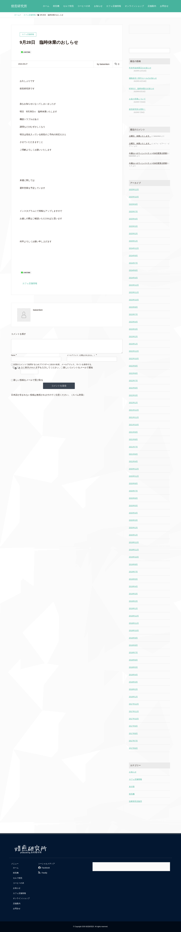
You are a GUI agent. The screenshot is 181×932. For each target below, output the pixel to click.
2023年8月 (133, 307)
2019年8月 (133, 564)
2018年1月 (133, 697)
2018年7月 (133, 652)
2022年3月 (133, 395)
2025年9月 (133, 204)
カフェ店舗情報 (113, 6)
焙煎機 (56, 6)
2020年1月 (133, 535)
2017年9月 (133, 726)
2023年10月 (134, 300)
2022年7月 (133, 381)
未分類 (132, 786)
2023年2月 (133, 336)
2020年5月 (133, 506)
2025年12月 (134, 189)
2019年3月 (133, 594)
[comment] (67, 347)
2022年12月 (134, 351)
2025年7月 (133, 211)
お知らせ (98, 6)
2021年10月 (134, 425)
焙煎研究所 (19, 6)
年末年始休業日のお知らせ (140, 68)
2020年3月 (133, 520)
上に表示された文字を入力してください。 (41, 370)
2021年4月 (133, 461)
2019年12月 (134, 542)
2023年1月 (133, 344)
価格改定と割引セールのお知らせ (143, 78)
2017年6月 (133, 748)
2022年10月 (134, 359)
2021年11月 (134, 417)
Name (13, 358)
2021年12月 (134, 410)
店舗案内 (152, 6)
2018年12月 (134, 616)
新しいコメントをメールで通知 (78, 370)
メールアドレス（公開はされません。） (81, 358)
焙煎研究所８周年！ (137, 109)
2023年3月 (133, 329)
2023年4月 (133, 322)
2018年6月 (133, 660)
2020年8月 (133, 483)
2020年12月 (134, 469)
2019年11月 (134, 550)
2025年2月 (133, 234)
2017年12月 (134, 704)
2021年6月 (133, 454)
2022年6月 (133, 388)
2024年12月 (134, 248)
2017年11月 (134, 711)
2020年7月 (133, 491)
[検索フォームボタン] (167, 50)
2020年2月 (133, 528)
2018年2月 (133, 689)
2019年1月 (133, 608)
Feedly (44, 873)
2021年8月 (133, 439)
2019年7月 (133, 572)
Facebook (46, 868)
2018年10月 (134, 630)
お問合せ (164, 6)
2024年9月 (133, 256)
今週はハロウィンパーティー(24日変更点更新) (148, 153)
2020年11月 (134, 476)
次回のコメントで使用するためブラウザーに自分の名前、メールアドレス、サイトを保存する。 (53, 367)
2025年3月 (133, 226)
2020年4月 (133, 513)
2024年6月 (133, 270)
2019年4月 (133, 586)
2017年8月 (133, 733)
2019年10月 (134, 557)
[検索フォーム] (146, 50)
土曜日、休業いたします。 (140, 136)
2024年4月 (133, 278)
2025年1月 (133, 241)
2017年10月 (134, 719)
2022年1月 (133, 403)
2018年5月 (133, 667)
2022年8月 (133, 373)
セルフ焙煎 (68, 6)
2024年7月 (133, 263)
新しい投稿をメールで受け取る (28, 383)
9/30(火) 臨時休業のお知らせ (141, 88)
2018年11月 (134, 623)
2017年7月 (133, 741)
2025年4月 (133, 219)
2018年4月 (133, 675)
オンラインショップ (134, 6)
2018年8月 (133, 645)
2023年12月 (134, 285)
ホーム (46, 6)
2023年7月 (133, 314)
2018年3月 (133, 682)
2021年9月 (133, 432)
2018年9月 (133, 638)
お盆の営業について (137, 99)
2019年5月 (133, 579)
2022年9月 (133, 366)
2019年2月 (133, 601)
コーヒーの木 (83, 6)
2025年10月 (134, 197)
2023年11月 (134, 292)
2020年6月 (133, 498)
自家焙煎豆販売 (135, 801)
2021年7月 (133, 447)
